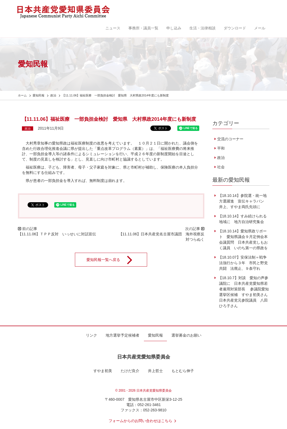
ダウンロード (235, 28)
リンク (91, 335)
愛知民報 (155, 335)
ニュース (112, 28)
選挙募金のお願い (186, 335)
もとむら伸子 (182, 371)
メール (259, 28)
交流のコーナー (230, 139)
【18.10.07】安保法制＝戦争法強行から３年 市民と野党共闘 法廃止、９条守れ (242, 263)
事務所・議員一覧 (143, 28)
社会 (221, 167)
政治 (27, 128)
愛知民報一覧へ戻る (112, 260)
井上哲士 (155, 371)
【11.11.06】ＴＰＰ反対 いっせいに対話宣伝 (57, 234)
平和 (221, 148)
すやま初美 (102, 371)
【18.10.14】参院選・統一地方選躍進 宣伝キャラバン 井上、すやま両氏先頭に (242, 201)
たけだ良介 (130, 371)
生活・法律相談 (202, 28)
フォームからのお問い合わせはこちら (144, 421)
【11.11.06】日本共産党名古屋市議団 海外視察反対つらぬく (162, 236)
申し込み (173, 28)
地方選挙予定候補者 (122, 335)
